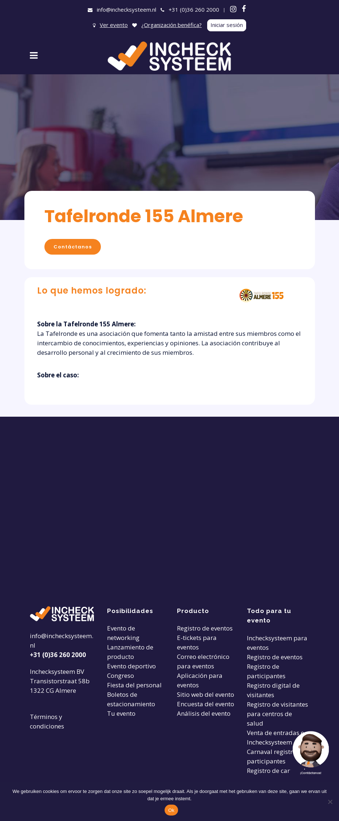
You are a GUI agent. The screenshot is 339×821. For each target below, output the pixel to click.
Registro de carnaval (276, 770)
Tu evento (121, 713)
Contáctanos (73, 246)
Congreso (120, 675)
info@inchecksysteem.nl (126, 9)
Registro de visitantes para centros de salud (277, 713)
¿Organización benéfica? (171, 24)
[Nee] (330, 801)
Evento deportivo (131, 666)
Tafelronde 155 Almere (143, 216)
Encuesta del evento (205, 704)
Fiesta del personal (134, 685)
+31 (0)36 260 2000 (194, 9)
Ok (171, 810)
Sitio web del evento (205, 694)
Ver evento (114, 24)
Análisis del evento (203, 713)
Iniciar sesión (226, 24)
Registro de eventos (205, 628)
